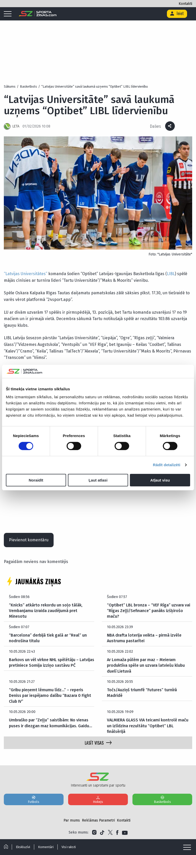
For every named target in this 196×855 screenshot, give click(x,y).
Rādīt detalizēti (166, 465)
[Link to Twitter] (110, 832)
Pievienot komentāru (28, 539)
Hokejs (98, 799)
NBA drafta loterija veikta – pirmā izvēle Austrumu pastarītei (144, 638)
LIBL (171, 273)
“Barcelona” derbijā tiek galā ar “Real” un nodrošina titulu (48, 638)
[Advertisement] (98, 41)
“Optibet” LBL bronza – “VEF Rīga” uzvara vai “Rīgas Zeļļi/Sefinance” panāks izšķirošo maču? (148, 611)
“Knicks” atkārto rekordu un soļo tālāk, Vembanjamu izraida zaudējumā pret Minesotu (45, 611)
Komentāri (46, 847)
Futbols (34, 799)
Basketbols (162, 799)
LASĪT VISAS (98, 743)
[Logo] (37, 14)
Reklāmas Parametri (98, 820)
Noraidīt (36, 480)
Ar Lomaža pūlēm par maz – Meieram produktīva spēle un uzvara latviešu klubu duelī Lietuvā (146, 665)
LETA (16, 126)
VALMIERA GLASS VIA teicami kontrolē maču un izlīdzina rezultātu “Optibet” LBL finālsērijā (147, 726)
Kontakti (185, 4)
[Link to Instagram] (94, 832)
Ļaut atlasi (98, 480)
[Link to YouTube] (125, 832)
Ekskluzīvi (23, 847)
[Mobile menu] (9, 14)
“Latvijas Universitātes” (25, 273)
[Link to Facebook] (117, 832)
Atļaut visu (160, 480)
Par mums (72, 820)
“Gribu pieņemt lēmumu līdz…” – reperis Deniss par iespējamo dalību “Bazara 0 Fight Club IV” (50, 695)
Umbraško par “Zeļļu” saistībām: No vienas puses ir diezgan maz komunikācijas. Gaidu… (50, 723)
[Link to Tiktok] (102, 832)
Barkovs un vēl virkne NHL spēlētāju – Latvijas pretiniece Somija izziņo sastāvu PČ (51, 662)
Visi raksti (69, 847)
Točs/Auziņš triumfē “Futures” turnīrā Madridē (142, 692)
